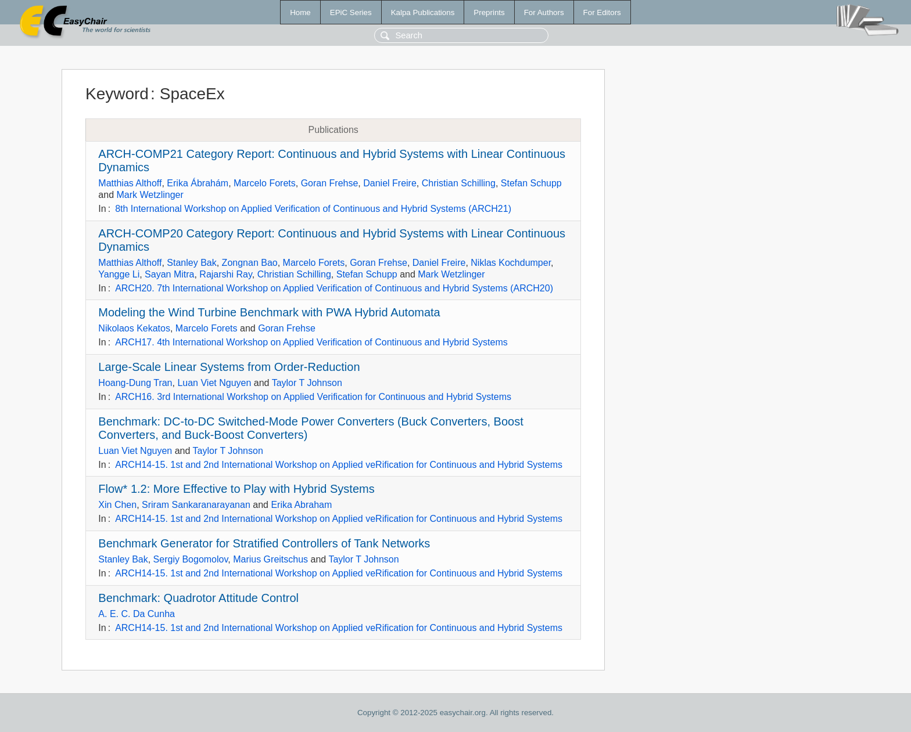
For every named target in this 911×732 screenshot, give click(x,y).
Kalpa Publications (423, 12)
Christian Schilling (459, 183)
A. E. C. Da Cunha (136, 614)
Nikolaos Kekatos (134, 328)
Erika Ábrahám (197, 183)
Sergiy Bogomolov (190, 559)
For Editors (602, 12)
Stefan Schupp (531, 183)
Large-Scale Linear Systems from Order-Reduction (229, 366)
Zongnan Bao (250, 263)
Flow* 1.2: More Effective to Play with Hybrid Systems (236, 488)
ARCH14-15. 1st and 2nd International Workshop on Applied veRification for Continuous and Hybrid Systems (338, 465)
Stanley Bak (191, 263)
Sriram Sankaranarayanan (196, 505)
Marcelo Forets (265, 183)
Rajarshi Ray (225, 274)
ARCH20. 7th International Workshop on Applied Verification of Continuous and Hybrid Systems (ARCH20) (334, 288)
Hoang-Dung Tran (135, 383)
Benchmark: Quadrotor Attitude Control (198, 598)
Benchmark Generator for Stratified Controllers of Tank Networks (264, 543)
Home (300, 12)
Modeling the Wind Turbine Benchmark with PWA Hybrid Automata (269, 312)
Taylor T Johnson (307, 383)
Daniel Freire (390, 183)
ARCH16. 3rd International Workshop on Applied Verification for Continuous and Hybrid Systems (313, 397)
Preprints (489, 12)
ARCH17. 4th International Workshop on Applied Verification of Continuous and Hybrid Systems (311, 342)
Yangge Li (118, 274)
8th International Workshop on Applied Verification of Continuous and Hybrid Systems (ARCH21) (313, 209)
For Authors (544, 12)
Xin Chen (117, 505)
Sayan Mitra (169, 274)
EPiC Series (351, 12)
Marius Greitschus (270, 559)
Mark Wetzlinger (149, 195)
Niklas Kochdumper (511, 263)
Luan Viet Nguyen (214, 383)
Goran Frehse (329, 183)
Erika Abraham (301, 505)
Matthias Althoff (130, 183)
